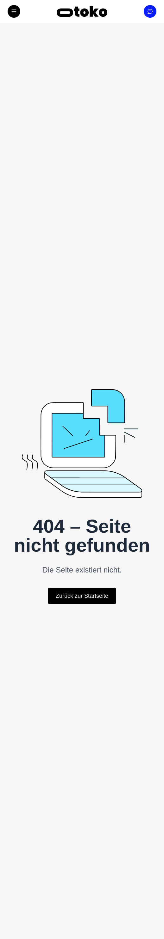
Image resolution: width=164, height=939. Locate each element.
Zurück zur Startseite (82, 596)
